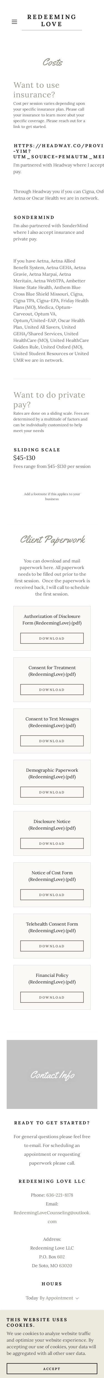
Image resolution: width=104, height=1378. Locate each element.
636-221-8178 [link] (59, 1195)
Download (52, 638)
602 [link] (61, 1256)
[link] (52, 21)
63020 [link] (65, 1265)
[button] (15, 21)
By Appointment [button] (56, 1298)
